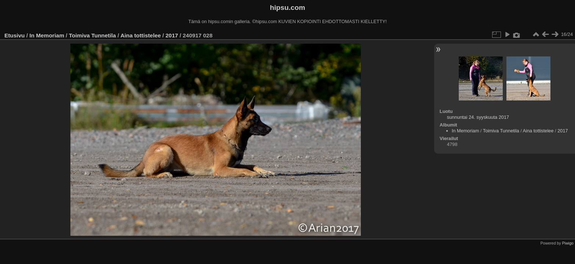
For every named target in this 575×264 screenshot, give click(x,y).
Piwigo (568, 243)
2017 (171, 35)
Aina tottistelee (140, 35)
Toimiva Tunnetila (92, 35)
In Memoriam (46, 35)
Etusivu (14, 35)
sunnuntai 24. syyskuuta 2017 (478, 117)
